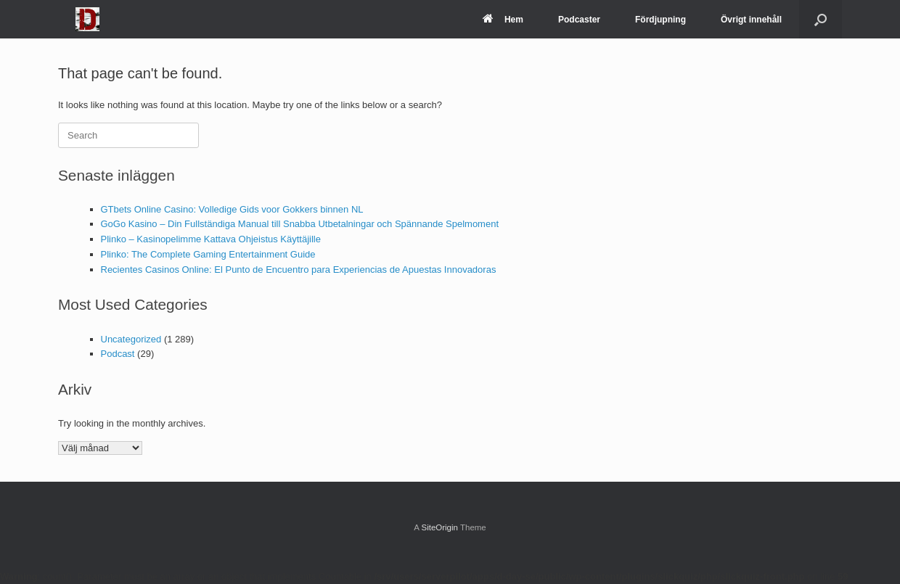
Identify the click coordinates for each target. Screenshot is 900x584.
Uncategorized (131, 339)
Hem (503, 20)
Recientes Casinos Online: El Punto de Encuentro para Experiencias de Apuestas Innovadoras (298, 269)
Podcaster (579, 20)
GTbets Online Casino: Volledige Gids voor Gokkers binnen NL (232, 209)
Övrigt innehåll (751, 20)
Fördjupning (660, 20)
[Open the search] (820, 19)
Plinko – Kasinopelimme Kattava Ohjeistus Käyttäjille (211, 239)
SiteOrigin (439, 527)
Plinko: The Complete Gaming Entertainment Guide (208, 254)
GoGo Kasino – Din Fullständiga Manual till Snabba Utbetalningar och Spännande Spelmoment (300, 223)
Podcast (118, 353)
